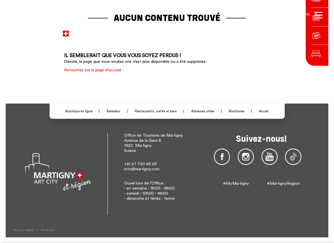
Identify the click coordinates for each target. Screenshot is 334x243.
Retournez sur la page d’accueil (92, 70)
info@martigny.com (141, 169)
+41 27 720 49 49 (140, 164)
